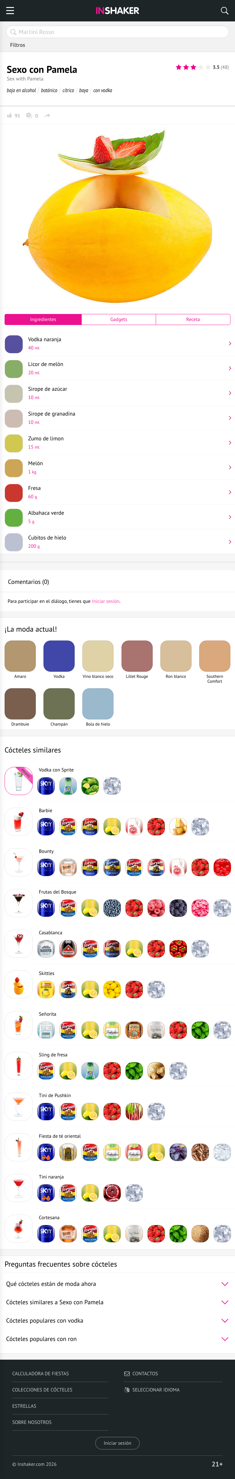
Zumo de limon (127, 442)
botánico (49, 90)
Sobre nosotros (32, 1422)
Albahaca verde (127, 517)
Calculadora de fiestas (40, 1374)
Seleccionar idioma (152, 1390)
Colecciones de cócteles (42, 1390)
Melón (127, 467)
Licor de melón (127, 368)
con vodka (102, 90)
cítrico (68, 90)
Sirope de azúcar (127, 393)
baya (83, 90)
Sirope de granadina (127, 417)
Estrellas (24, 1406)
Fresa (127, 492)
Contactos (141, 1374)
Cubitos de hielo (127, 541)
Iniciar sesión (117, 1443)
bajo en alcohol (21, 90)
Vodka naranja (127, 343)
